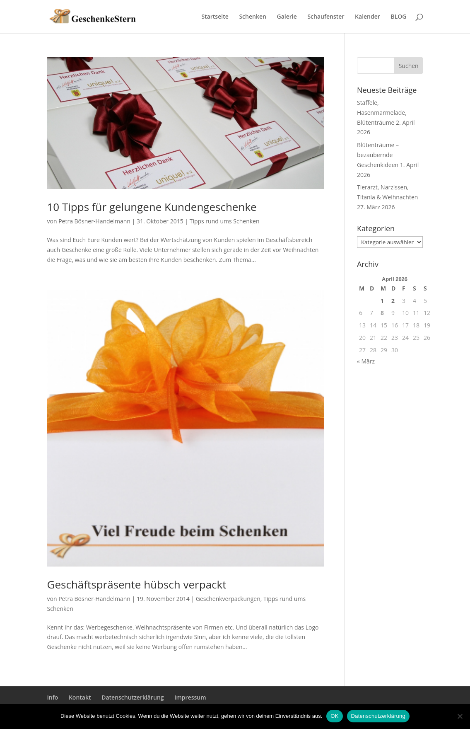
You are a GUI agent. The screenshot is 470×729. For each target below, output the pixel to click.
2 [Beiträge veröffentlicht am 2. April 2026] (393, 301)
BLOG (398, 17)
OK (334, 716)
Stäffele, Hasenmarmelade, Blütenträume (382, 112)
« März (366, 361)
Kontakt (80, 697)
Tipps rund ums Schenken (225, 221)
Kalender (367, 17)
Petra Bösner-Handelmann (94, 221)
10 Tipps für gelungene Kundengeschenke (152, 206)
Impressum (190, 697)
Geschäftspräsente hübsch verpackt (137, 584)
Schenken (252, 17)
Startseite (214, 17)
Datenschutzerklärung (132, 697)
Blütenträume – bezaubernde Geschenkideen (378, 155)
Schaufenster (325, 17)
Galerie (287, 17)
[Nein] (460, 716)
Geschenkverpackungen (228, 599)
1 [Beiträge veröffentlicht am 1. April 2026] (382, 301)
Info (52, 697)
